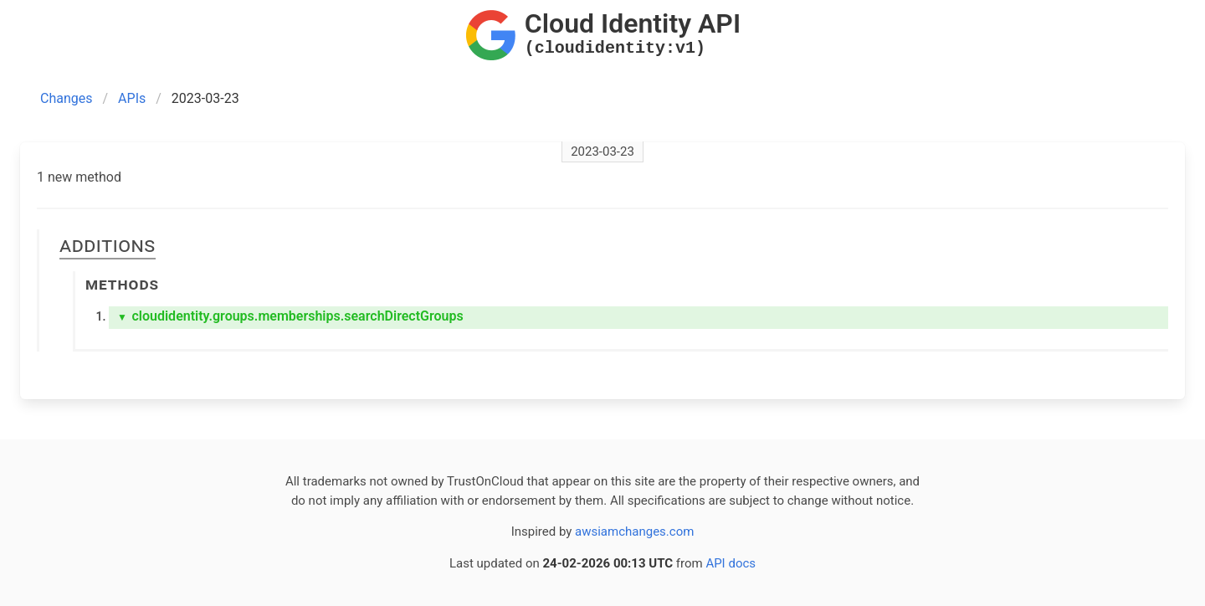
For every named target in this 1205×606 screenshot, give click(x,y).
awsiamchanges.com (634, 531)
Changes (66, 98)
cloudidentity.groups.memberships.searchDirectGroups (290, 316)
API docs (730, 563)
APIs (132, 98)
